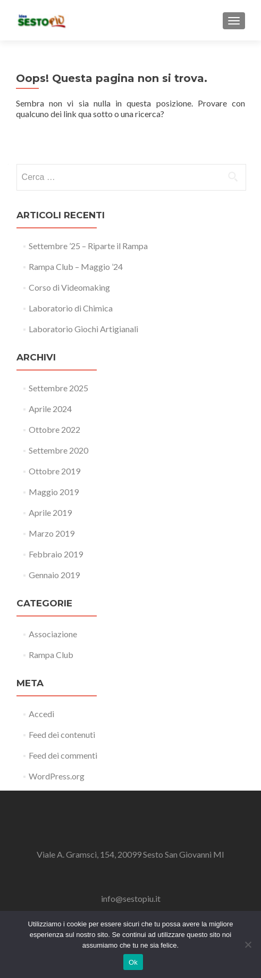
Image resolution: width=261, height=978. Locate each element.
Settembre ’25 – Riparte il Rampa (88, 246)
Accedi (41, 714)
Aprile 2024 (50, 409)
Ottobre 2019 (54, 471)
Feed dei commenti (63, 755)
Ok (133, 962)
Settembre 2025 (58, 388)
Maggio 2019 (54, 492)
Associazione (53, 634)
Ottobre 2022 (54, 429)
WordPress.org (57, 776)
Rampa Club (51, 655)
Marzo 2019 (51, 533)
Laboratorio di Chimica (71, 308)
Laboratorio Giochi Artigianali (83, 329)
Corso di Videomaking (69, 287)
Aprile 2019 (50, 512)
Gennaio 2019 (54, 575)
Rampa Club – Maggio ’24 (76, 266)
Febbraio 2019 (56, 554)
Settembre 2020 (58, 450)
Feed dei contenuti (62, 734)
